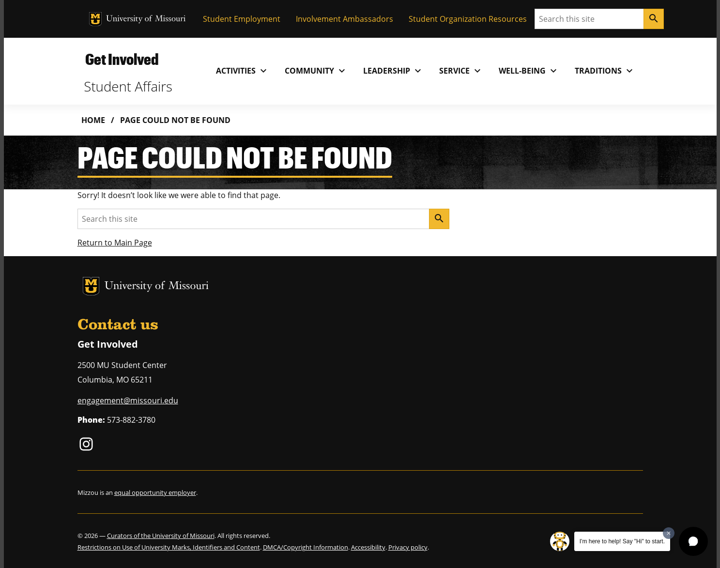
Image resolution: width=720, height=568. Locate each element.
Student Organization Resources (468, 19)
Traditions (605, 71)
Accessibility (368, 547)
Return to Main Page (114, 242)
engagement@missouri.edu (127, 400)
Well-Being (529, 71)
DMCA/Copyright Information (305, 547)
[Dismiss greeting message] (668, 533)
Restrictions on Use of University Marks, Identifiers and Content (168, 547)
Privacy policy (408, 547)
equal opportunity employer (155, 492)
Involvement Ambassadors (344, 19)
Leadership (393, 71)
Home (93, 120)
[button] (693, 541)
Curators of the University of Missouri (160, 535)
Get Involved (121, 59)
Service (461, 71)
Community (316, 71)
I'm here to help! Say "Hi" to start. (622, 541)
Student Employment (241, 19)
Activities (242, 71)
